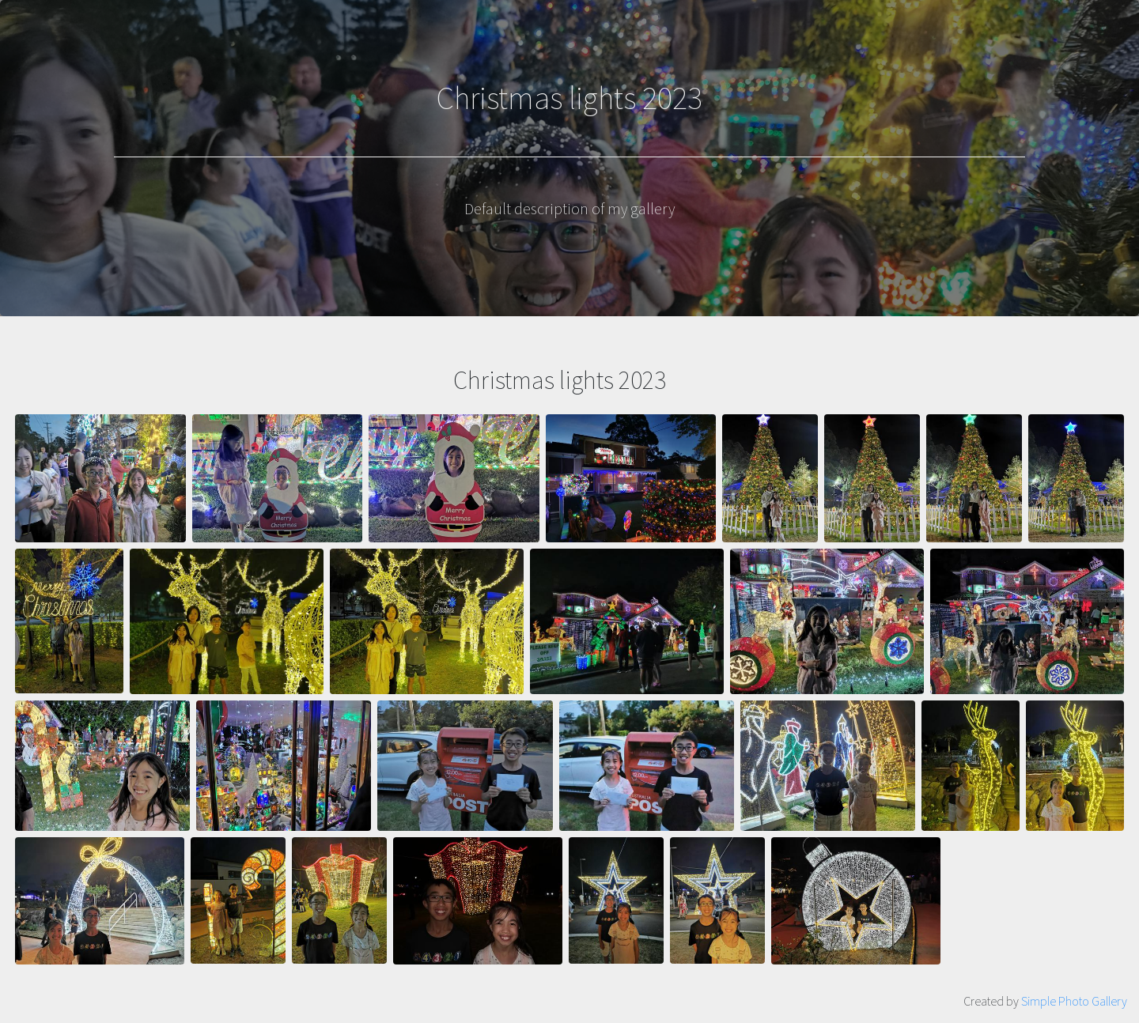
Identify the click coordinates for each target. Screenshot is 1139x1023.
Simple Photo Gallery (1074, 1001)
